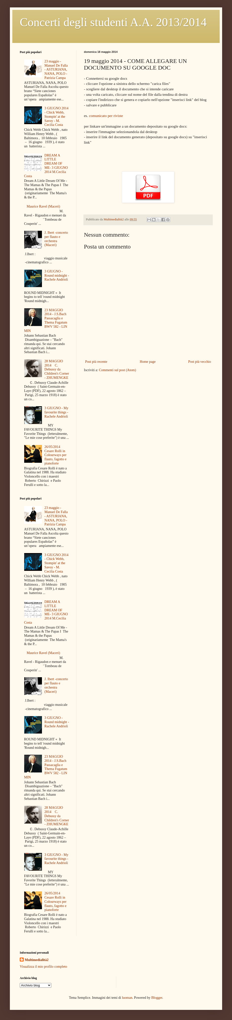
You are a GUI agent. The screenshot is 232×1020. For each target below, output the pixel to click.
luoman (127, 998)
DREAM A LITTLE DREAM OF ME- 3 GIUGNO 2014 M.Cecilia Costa (46, 166)
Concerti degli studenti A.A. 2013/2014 (113, 22)
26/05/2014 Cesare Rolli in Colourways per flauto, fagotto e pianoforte (55, 455)
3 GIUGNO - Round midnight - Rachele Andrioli (56, 275)
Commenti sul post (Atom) (117, 370)
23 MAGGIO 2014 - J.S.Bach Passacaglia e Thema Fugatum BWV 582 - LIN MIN (45, 320)
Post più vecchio (199, 362)
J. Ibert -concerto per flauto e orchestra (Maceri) (56, 239)
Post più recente (96, 362)
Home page (147, 362)
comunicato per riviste (106, 116)
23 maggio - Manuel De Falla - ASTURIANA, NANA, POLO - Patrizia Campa (56, 69)
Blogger (156, 998)
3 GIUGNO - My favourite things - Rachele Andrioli (56, 412)
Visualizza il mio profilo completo (43, 966)
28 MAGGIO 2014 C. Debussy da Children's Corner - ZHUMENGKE (56, 369)
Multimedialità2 (36, 960)
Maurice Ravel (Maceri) (43, 206)
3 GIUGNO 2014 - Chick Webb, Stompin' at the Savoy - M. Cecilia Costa (56, 116)
